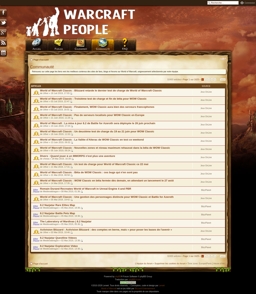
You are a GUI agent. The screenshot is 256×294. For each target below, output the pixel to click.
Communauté (103, 48)
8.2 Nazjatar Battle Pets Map (57, 213)
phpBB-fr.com (135, 279)
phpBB (118, 276)
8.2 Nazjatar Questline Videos (58, 237)
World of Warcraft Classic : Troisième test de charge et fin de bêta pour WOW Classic (93, 98)
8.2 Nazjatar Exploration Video (59, 246)
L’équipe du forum (143, 263)
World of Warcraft (109, 288)
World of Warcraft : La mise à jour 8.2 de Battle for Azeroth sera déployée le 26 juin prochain (97, 123)
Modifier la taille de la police (223, 59)
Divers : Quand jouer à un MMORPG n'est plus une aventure (77, 155)
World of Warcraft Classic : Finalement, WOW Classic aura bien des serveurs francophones (97, 106)
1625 (223, 79)
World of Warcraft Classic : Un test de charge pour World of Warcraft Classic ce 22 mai (94, 164)
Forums (59, 48)
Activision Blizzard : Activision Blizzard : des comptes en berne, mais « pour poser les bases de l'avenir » (106, 229)
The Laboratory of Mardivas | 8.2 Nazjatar (65, 221)
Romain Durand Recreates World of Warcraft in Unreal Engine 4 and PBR (85, 188)
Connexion (249, 3)
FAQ (125, 48)
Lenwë (162, 285)
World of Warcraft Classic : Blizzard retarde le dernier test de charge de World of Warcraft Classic (101, 90)
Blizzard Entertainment (145, 288)
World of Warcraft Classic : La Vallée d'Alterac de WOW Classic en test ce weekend (92, 139)
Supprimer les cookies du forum (170, 263)
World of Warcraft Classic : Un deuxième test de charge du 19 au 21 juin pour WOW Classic (97, 131)
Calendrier (81, 48)
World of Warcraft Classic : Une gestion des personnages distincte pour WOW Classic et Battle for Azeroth (107, 196)
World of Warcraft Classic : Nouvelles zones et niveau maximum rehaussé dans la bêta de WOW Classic (105, 147)
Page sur (191, 79)
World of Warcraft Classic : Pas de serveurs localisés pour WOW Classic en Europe (92, 115)
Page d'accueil (41, 59)
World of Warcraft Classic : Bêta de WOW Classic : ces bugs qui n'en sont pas (89, 172)
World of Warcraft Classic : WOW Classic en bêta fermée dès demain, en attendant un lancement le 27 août (107, 180)
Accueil (37, 48)
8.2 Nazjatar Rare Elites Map (57, 205)
